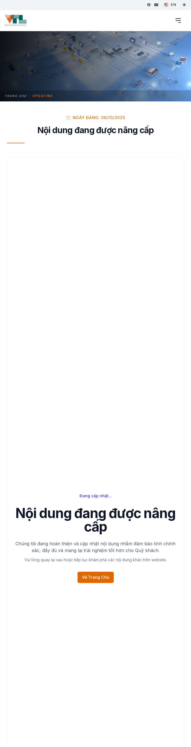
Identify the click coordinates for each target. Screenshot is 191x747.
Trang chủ (15, 95)
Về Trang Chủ (95, 577)
